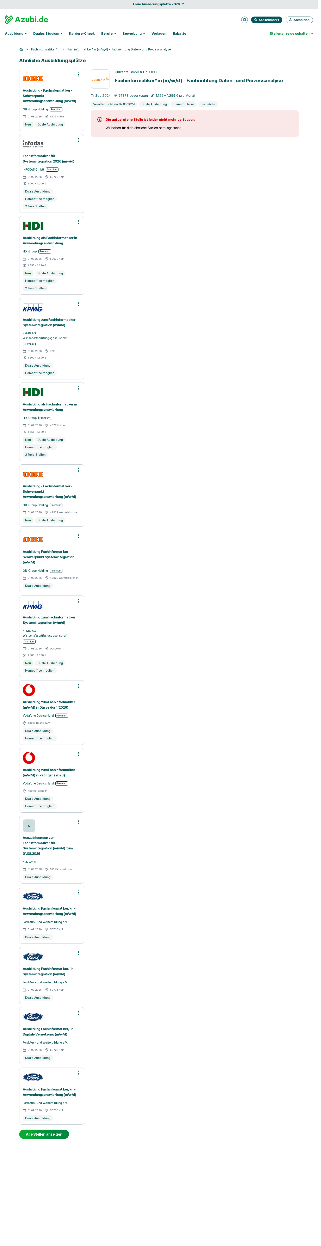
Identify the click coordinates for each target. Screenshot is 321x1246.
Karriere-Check (82, 33)
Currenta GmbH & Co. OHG (136, 72)
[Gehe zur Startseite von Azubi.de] (26, 19)
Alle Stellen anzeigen (44, 1134)
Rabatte (179, 33)
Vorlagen (159, 33)
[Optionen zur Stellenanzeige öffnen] (78, 74)
